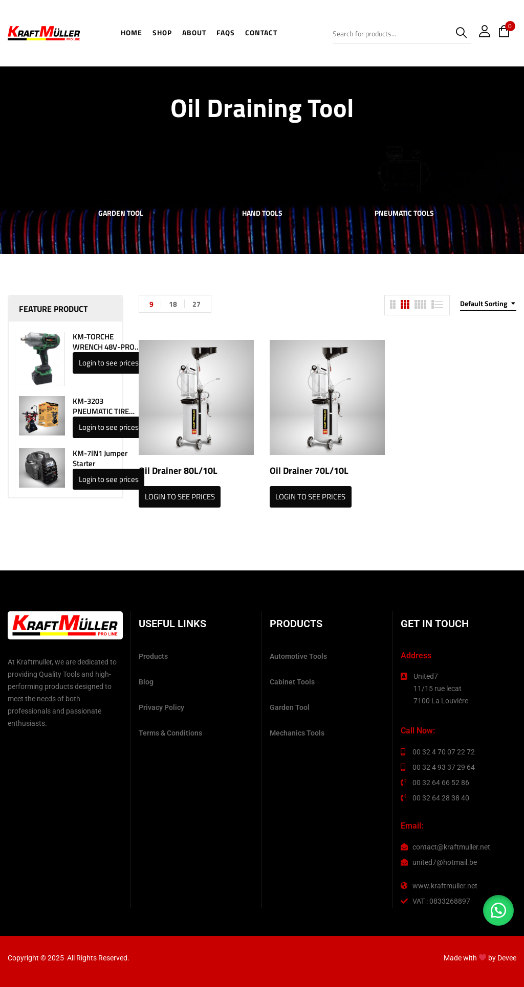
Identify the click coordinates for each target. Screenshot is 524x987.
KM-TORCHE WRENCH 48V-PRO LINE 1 (104, 342)
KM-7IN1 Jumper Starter (100, 458)
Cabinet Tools (292, 682)
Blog (146, 682)
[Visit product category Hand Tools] (262, 170)
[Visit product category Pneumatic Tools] (404, 170)
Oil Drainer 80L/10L (178, 470)
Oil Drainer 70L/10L (309, 470)
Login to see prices (109, 363)
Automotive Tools (298, 656)
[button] (498, 910)
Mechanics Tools (297, 733)
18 (173, 304)
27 (196, 304)
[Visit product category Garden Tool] (120, 170)
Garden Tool (120, 213)
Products (153, 656)
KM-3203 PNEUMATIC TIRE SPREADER (101, 406)
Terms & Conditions (170, 733)
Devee (506, 958)
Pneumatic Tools (404, 213)
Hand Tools (262, 213)
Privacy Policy (161, 707)
